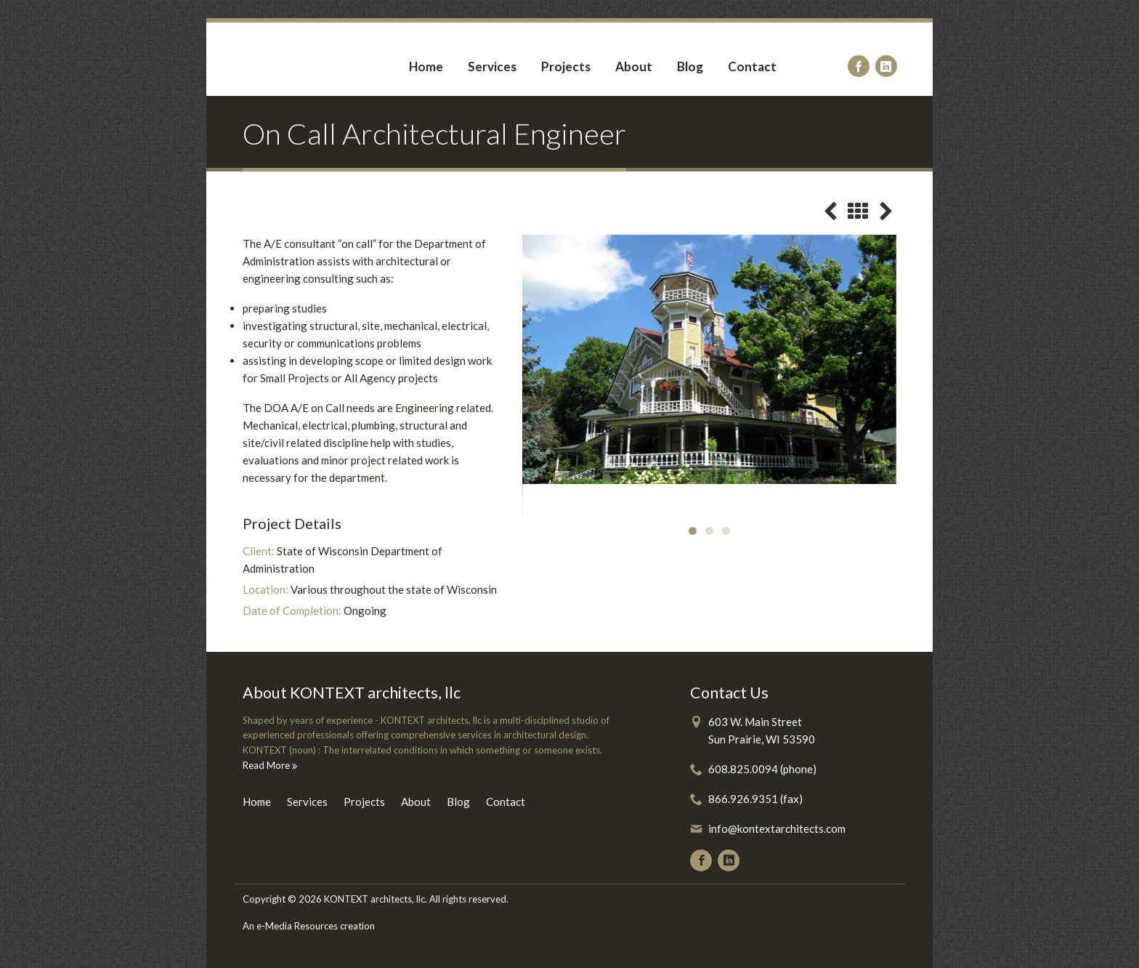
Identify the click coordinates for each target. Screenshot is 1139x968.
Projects (566, 66)
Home (426, 66)
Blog (690, 66)
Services (492, 66)
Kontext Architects (297, 59)
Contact (752, 66)
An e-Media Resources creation (309, 926)
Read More (270, 765)
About (633, 66)
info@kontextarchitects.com (777, 828)
